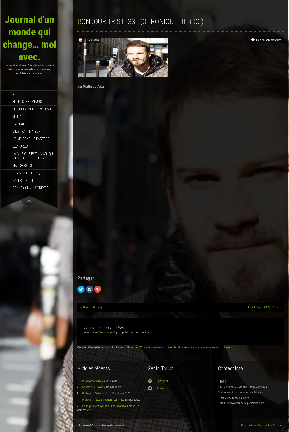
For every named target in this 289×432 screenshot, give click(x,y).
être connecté (107, 332)
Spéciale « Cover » (93, 387)
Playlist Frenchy (91, 380)
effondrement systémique (34, 109)
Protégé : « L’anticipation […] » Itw (103, 399)
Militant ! (19, 116)
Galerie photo (23, 180)
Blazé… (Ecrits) (91, 307)
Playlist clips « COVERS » (263, 307)
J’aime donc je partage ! (31, 139)
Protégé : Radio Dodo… (96, 393)
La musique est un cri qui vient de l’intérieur (33, 156)
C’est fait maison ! (27, 131)
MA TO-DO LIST (23, 165)
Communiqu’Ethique (28, 173)
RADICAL (18, 124)
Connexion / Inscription (31, 188)
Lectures (20, 146)
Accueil (18, 94)
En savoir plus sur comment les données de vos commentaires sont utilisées (186, 347)
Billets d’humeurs (27, 101)
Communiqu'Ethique (269, 425)
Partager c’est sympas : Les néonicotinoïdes (108, 406)
